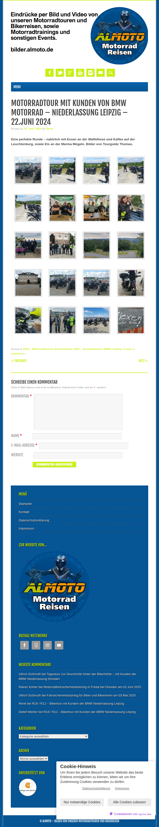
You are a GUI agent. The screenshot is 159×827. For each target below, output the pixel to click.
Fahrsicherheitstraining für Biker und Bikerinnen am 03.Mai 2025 (91, 695)
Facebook (49, 73)
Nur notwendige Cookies (82, 802)
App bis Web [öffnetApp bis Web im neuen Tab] (144, 814)
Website (17, 455)
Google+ (70, 73)
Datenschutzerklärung (34, 520)
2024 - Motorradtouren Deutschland (47, 349)
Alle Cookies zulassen (129, 802)
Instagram (90, 73)
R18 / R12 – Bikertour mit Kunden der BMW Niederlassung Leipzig (78, 703)
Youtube (80, 73)
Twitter (60, 73)
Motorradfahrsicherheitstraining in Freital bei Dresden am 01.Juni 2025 (92, 687)
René (49, 128)
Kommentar (22, 396)
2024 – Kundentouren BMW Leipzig (97, 349)
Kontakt (24, 512)
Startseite (25, 504)
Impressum (26, 528)
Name (17, 435)
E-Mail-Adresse (25, 445)
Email (100, 73)
